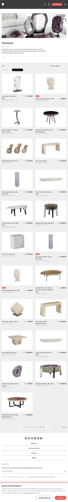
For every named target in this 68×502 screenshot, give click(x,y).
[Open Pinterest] (32, 438)
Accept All (60, 498)
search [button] (45, 4)
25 (40, 427)
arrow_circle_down (3, 57)
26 (43, 427)
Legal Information (29, 493)
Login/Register (57, 4)
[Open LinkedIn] (35, 438)
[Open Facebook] (26, 438)
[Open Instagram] (38, 438)
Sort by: (52, 66)
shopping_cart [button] (49, 4)
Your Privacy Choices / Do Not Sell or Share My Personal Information (41, 476)
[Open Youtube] (29, 438)
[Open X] (41, 438)
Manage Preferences (45, 498)
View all (64, 427)
